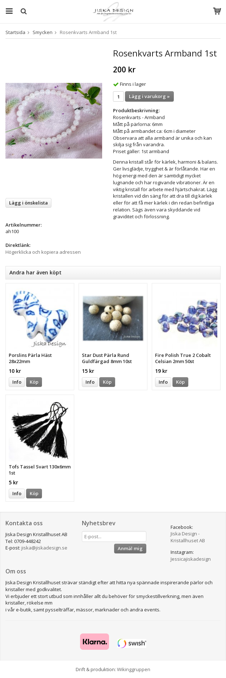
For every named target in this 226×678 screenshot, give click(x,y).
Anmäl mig (130, 548)
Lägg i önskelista (28, 202)
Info (16, 382)
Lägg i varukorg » (149, 96)
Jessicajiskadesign (191, 559)
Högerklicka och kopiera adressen (43, 252)
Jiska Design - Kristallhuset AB (188, 537)
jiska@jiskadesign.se (44, 547)
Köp (34, 382)
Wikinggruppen (133, 669)
